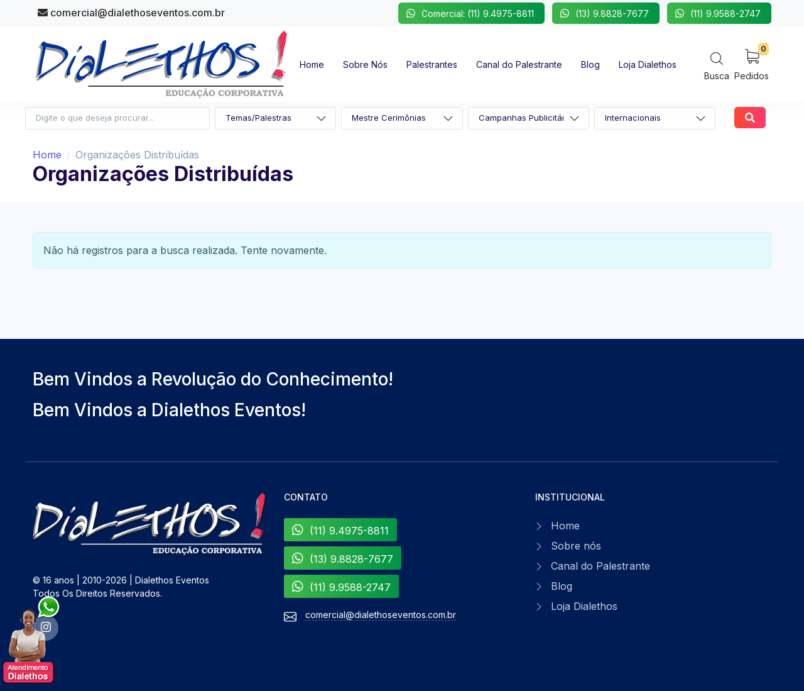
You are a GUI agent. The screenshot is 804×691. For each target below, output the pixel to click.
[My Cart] (751, 63)
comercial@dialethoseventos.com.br (131, 12)
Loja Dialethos (584, 606)
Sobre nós (576, 545)
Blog (561, 586)
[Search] (716, 65)
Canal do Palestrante (600, 566)
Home (47, 154)
